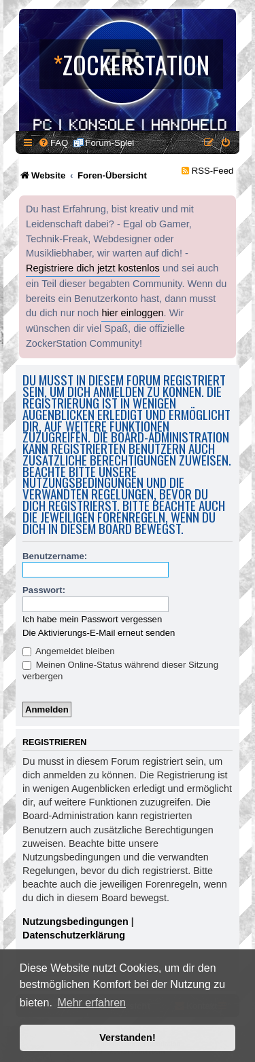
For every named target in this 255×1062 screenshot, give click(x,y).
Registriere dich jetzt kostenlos (93, 268)
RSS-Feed (213, 171)
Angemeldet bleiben (68, 651)
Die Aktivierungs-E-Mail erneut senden (98, 633)
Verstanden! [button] (127, 1037)
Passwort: (43, 590)
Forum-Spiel (109, 143)
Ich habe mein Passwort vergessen (92, 619)
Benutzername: (54, 556)
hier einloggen (132, 312)
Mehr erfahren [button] (91, 1002)
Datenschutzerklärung (73, 935)
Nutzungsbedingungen (75, 921)
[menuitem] (53, 143)
